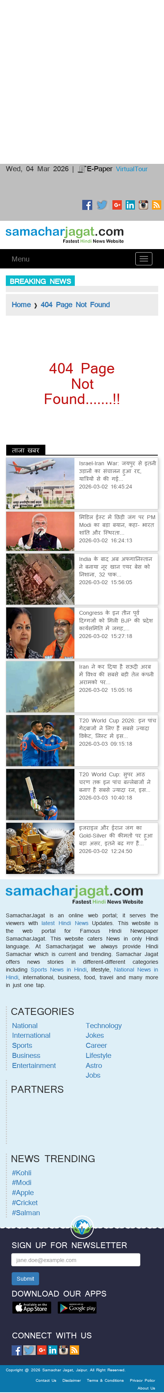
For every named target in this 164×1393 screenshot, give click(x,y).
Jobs (93, 1075)
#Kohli (21, 1172)
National (25, 1025)
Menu (20, 259)
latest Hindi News (64, 922)
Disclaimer (71, 1380)
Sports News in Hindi (58, 969)
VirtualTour (132, 168)
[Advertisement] (82, 29)
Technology (104, 1025)
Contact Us (46, 1380)
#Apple (23, 1192)
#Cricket (25, 1202)
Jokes (95, 1035)
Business (26, 1055)
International (31, 1035)
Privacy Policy (142, 1380)
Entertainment (34, 1065)
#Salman (26, 1212)
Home (21, 304)
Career (96, 1045)
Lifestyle (98, 1055)
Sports (22, 1045)
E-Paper (95, 168)
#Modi (21, 1182)
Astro (94, 1065)
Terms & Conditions (105, 1380)
